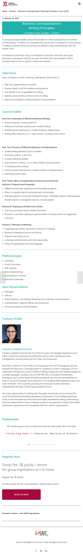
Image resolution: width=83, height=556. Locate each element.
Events (15, 513)
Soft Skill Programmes (29, 513)
